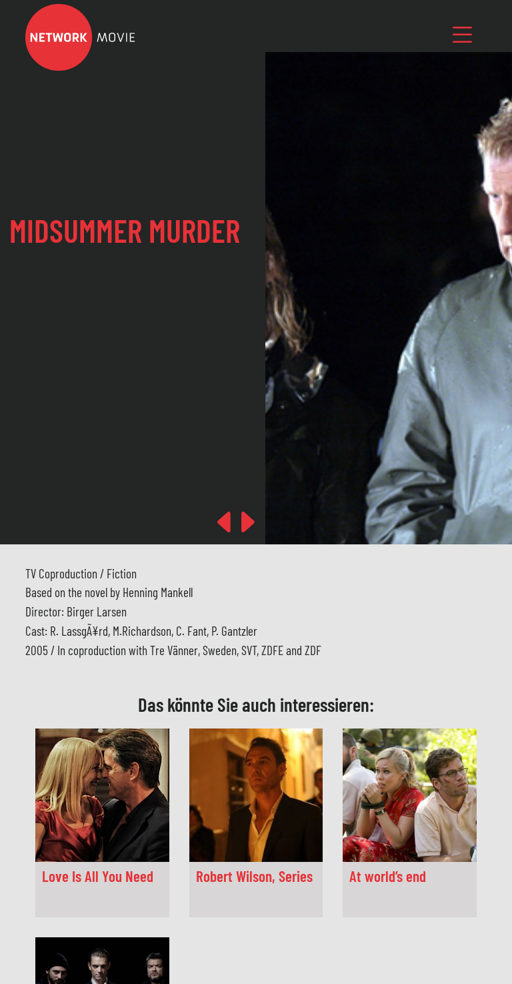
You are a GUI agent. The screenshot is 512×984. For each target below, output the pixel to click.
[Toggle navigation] (463, 34)
